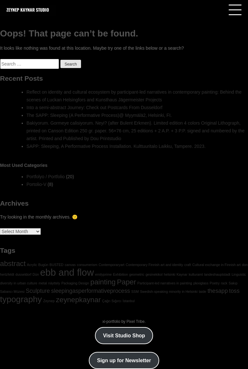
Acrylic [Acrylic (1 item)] (32, 265)
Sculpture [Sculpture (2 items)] (38, 291)
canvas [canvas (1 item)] (70, 265)
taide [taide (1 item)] (202, 291)
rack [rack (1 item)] (224, 283)
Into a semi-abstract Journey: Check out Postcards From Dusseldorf (94, 107)
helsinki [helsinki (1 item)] (169, 274)
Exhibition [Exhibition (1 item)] (120, 274)
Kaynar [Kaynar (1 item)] (182, 274)
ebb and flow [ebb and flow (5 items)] (67, 272)
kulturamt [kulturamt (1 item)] (196, 274)
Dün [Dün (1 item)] (36, 274)
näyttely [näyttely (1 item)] (54, 283)
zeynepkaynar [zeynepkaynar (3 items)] (78, 300)
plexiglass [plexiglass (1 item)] (201, 283)
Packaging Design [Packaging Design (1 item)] (75, 283)
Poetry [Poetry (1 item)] (215, 283)
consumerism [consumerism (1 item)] (87, 265)
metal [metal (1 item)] (42, 283)
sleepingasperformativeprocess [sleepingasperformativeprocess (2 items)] (90, 291)
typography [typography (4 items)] (21, 299)
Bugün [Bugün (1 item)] (43, 265)
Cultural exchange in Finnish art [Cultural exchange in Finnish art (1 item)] (216, 265)
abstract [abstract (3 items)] (13, 264)
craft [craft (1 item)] (187, 265)
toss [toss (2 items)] (234, 291)
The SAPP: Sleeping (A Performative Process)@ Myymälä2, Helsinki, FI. (99, 115)
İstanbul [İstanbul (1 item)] (129, 301)
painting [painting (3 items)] (103, 282)
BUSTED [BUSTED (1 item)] (56, 265)
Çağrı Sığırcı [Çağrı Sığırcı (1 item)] (111, 301)
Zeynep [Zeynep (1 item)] (49, 301)
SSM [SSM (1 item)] (135, 291)
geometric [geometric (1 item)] (136, 274)
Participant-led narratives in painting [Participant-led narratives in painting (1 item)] (164, 283)
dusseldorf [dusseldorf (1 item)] (23, 274)
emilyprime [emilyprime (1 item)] (103, 274)
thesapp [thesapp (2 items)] (218, 291)
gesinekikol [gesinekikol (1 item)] (154, 274)
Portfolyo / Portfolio (45, 176)
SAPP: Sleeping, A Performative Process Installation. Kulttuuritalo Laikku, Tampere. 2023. (116, 146)
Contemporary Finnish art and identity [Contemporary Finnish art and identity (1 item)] (154, 265)
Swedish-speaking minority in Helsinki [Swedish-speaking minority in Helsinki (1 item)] (168, 291)
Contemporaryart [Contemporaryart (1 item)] (111, 265)
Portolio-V (36, 184)
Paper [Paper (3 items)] (126, 282)
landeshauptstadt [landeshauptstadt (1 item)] (217, 274)
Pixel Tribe (136, 321)
